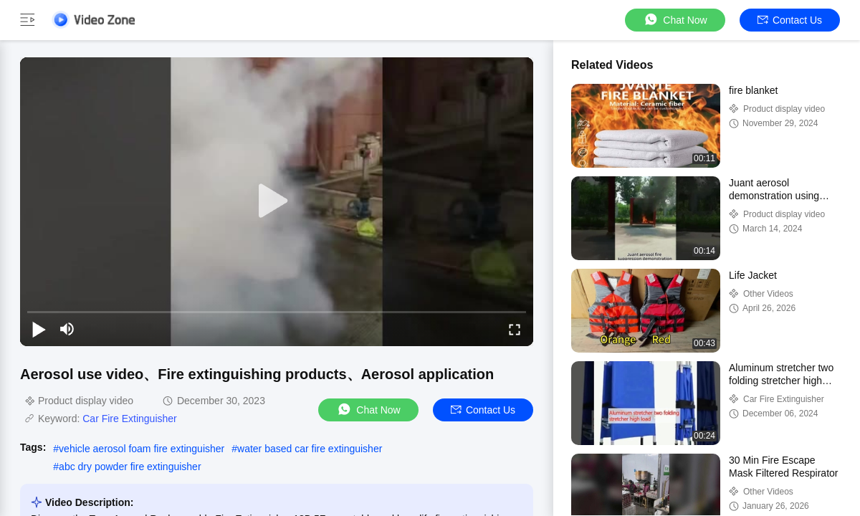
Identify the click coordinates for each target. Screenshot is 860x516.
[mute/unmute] (67, 329)
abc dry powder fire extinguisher (130, 466)
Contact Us (790, 20)
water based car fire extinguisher (309, 448)
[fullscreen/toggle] (514, 329)
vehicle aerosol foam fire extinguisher (141, 448)
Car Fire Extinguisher (129, 418)
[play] (277, 201)
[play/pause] (38, 329)
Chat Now (675, 19)
